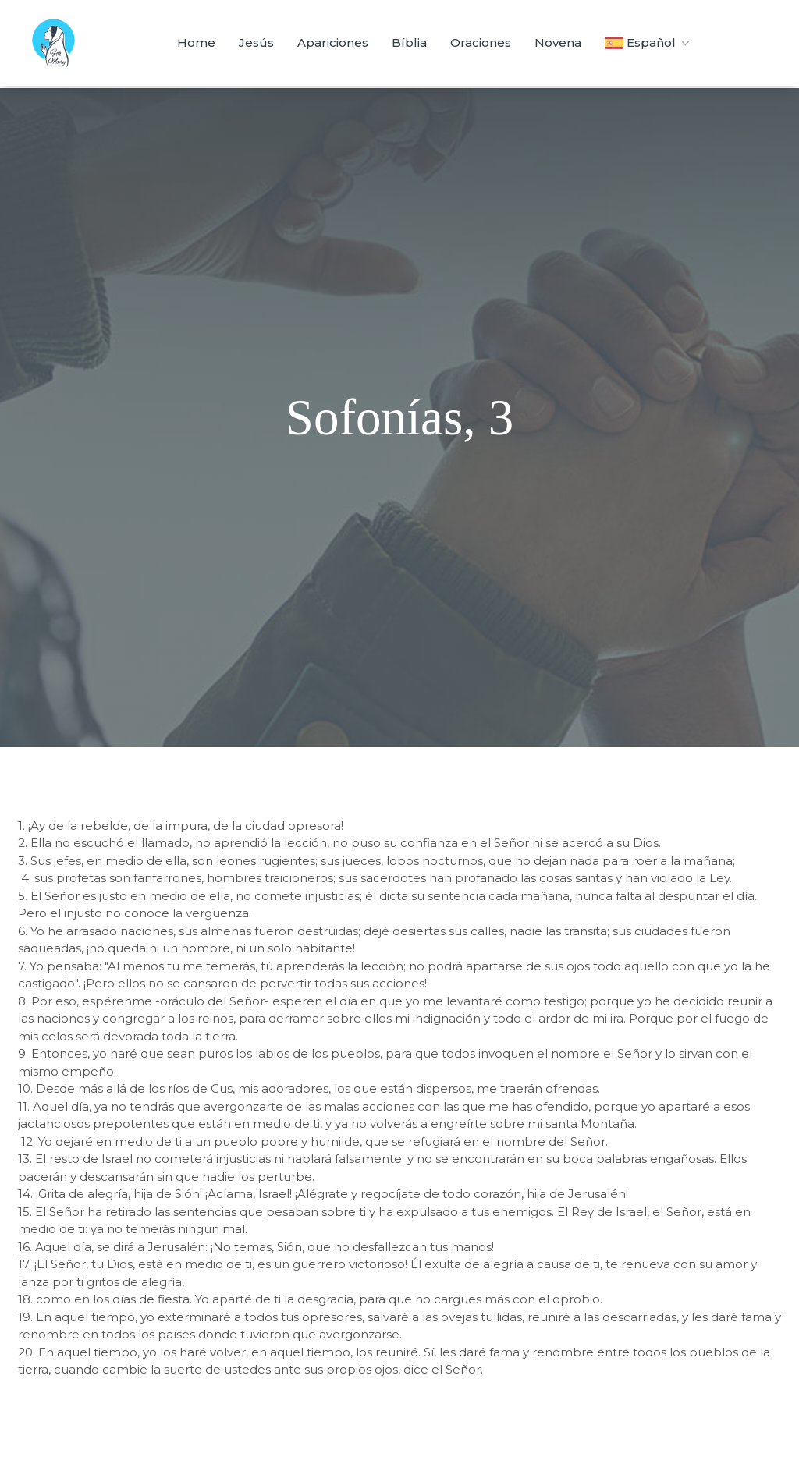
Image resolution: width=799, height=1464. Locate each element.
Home (196, 42)
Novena (557, 42)
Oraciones (480, 42)
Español (649, 43)
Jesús (256, 42)
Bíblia (409, 42)
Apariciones (332, 42)
